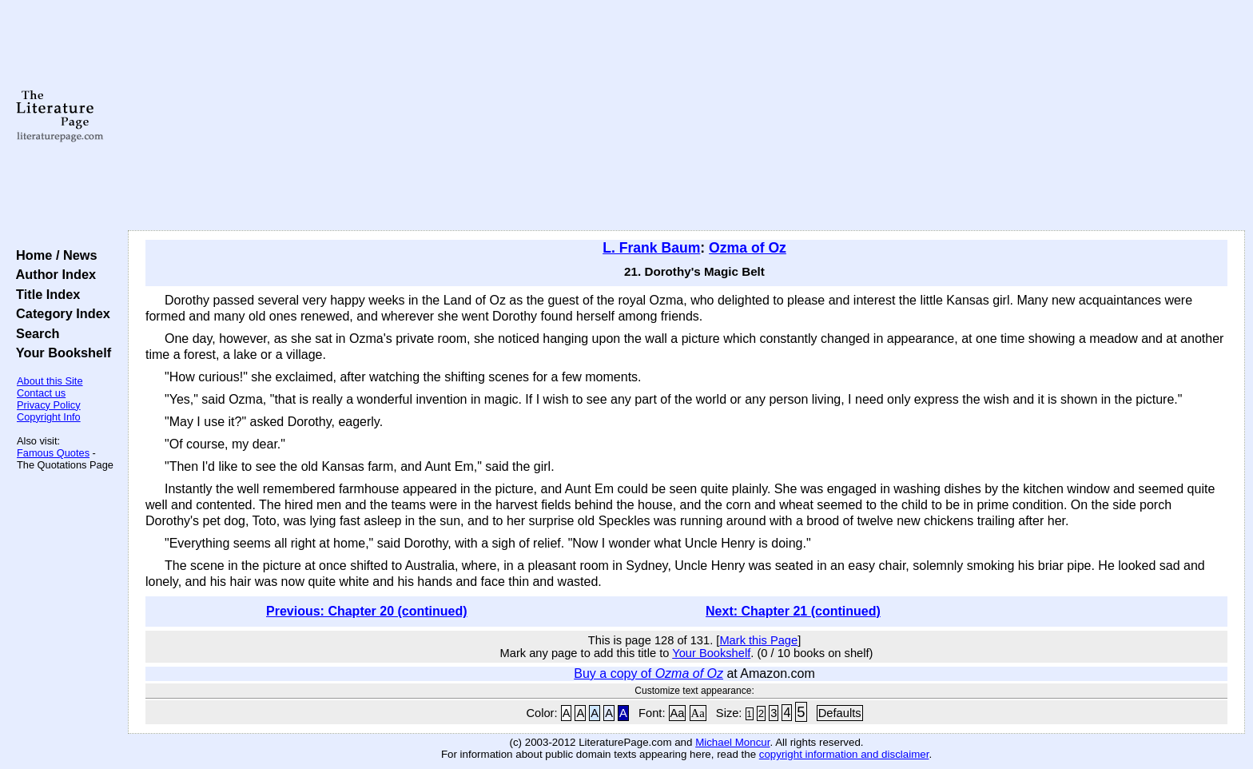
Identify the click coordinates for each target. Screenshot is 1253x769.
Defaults (839, 713)
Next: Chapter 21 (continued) (793, 611)
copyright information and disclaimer (844, 754)
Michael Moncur (732, 742)
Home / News (53, 255)
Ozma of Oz (747, 248)
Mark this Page (758, 640)
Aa (677, 713)
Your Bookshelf (60, 352)
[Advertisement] (686, 116)
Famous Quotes (53, 453)
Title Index (44, 294)
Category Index (59, 313)
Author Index (52, 274)
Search (34, 333)
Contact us (41, 393)
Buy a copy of (648, 673)
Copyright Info (49, 417)
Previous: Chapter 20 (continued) (366, 611)
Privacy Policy (49, 405)
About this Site (50, 381)
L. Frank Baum (651, 248)
